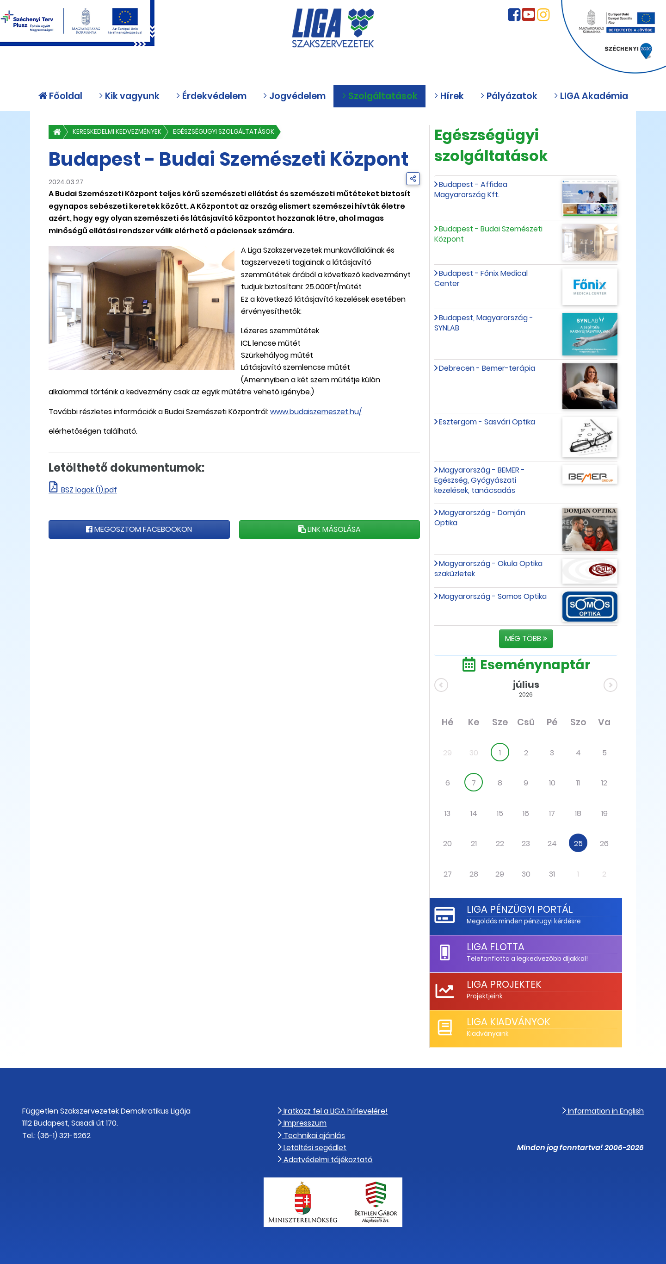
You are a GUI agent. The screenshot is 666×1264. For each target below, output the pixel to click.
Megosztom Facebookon (139, 529)
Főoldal (60, 96)
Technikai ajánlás (311, 1135)
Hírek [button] (449, 96)
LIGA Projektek (504, 984)
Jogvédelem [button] (294, 96)
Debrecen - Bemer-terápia (487, 368)
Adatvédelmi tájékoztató (325, 1159)
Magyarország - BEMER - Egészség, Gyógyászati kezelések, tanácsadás (479, 480)
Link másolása (329, 529)
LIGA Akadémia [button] (591, 96)
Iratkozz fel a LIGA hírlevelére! (333, 1111)
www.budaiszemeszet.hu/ (316, 411)
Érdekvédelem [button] (211, 96)
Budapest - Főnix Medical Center (481, 278)
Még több (526, 638)
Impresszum (302, 1123)
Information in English (603, 1111)
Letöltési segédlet (312, 1147)
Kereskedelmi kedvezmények (117, 131)
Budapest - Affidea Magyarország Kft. (470, 189)
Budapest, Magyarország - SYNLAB (483, 322)
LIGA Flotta (495, 946)
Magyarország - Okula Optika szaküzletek (488, 568)
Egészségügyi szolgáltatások (223, 131)
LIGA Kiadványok (508, 1021)
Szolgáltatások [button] (380, 96)
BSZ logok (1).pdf (89, 490)
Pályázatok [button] (508, 96)
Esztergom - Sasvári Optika (487, 422)
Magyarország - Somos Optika (493, 596)
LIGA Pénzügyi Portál (520, 909)
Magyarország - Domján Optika (479, 517)
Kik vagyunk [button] (129, 96)
